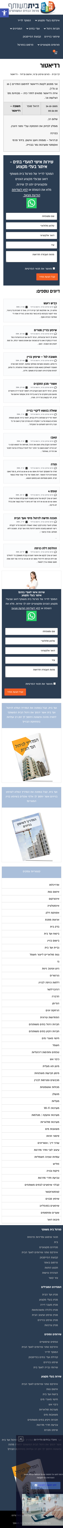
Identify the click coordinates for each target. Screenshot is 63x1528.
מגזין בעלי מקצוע (48, 1299)
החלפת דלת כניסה (45, 548)
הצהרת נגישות (50, 1272)
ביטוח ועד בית (50, 1394)
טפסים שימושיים (49, 1342)
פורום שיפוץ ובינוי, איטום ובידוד (35, 74)
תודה (54, 464)
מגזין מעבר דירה (49, 1304)
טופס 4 (52, 491)
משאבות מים (51, 1414)
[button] (4, 13)
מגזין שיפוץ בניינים (48, 1320)
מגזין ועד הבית (50, 1294)
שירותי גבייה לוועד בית (45, 1367)
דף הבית (56, 74)
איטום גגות (52, 1389)
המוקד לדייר (51, 1352)
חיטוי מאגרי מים (49, 1399)
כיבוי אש (53, 1404)
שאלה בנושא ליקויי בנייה (41, 410)
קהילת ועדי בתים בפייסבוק (43, 1357)
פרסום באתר (51, 1262)
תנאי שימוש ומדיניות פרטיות (42, 1237)
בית (56, 1242)
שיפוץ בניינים (51, 1362)
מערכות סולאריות (48, 1409)
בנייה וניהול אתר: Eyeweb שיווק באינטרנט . (31, 1515)
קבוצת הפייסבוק (49, 1257)
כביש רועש (50, 303)
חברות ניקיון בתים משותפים (43, 1419)
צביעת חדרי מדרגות (47, 1425)
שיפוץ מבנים (51, 1430)
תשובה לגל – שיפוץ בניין (42, 357)
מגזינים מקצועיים (48, 1247)
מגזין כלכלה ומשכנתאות (45, 1310)
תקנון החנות (51, 1267)
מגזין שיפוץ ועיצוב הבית (45, 1315)
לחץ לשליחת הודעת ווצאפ (25, 608)
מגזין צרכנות (51, 1325)
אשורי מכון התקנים (45, 384)
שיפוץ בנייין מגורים (45, 330)
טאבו (54, 437)
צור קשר (53, 1278)
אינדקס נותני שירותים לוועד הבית (40, 1252)
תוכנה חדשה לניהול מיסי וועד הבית (35, 518)
